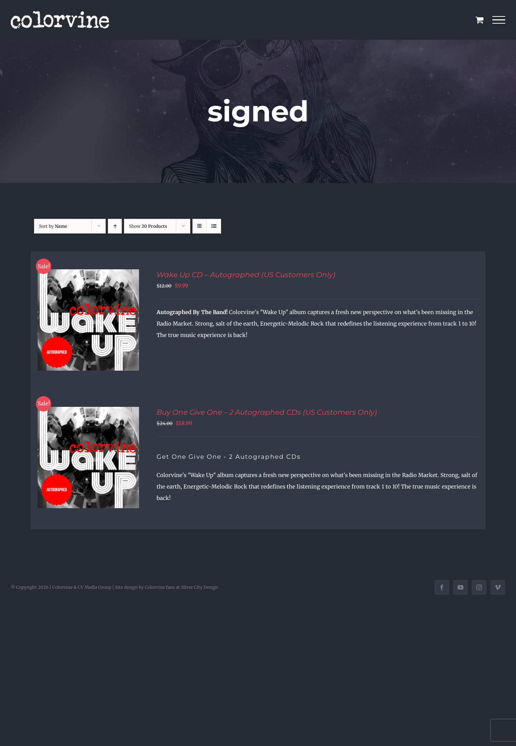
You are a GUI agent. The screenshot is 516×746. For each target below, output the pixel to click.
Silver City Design (199, 587)
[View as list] (214, 226)
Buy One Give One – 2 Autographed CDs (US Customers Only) (267, 412)
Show (148, 226)
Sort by (53, 226)
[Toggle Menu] (499, 20)
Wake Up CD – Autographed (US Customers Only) (246, 274)
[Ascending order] (115, 226)
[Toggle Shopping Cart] (479, 19)
